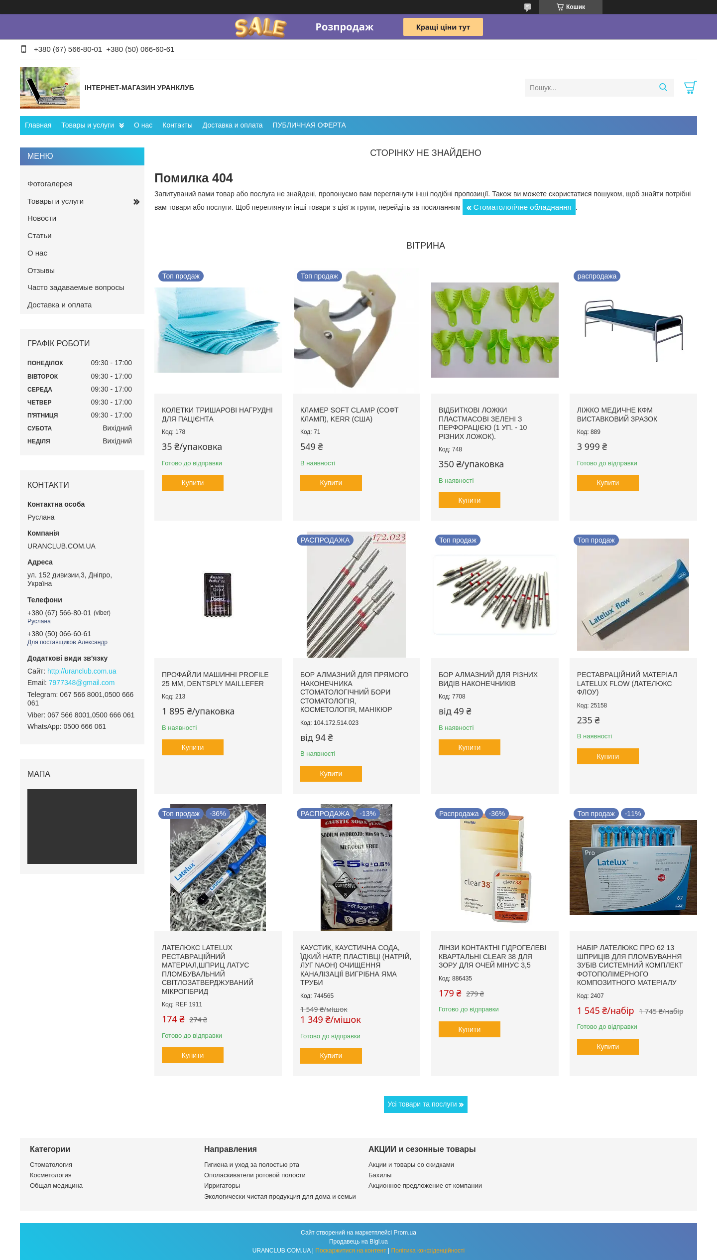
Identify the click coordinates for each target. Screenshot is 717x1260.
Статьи (39, 235)
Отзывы (41, 270)
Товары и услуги (87, 125)
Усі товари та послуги (422, 1104)
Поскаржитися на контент (350, 1250)
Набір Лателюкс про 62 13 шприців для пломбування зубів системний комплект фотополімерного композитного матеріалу (630, 965)
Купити (193, 483)
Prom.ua (405, 1232)
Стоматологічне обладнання (523, 207)
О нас (143, 125)
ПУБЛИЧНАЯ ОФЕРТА (309, 125)
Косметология (51, 1175)
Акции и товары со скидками (411, 1164)
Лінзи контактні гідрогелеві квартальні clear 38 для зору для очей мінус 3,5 (492, 956)
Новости (41, 218)
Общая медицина (56, 1185)
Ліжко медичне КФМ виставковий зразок (617, 414)
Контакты (177, 125)
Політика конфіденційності (428, 1250)
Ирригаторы (222, 1185)
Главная (38, 125)
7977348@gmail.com (82, 683)
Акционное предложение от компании (425, 1185)
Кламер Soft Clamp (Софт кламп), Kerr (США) (349, 414)
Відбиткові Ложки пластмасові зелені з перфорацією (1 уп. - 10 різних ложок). (483, 423)
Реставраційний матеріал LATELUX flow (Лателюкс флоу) (627, 683)
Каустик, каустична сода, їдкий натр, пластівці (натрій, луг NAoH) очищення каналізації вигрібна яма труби (356, 965)
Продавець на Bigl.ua (358, 1241)
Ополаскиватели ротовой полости (255, 1175)
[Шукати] (663, 88)
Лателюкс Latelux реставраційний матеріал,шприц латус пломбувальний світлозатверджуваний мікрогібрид (207, 969)
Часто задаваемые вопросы (75, 287)
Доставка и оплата (233, 125)
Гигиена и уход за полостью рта (251, 1164)
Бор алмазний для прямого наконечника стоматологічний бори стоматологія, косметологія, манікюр (354, 692)
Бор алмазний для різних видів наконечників (488, 679)
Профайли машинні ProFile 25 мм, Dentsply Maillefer (215, 679)
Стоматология (51, 1164)
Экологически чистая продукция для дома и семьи (280, 1196)
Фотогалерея (49, 183)
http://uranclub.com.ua (82, 671)
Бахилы (379, 1175)
